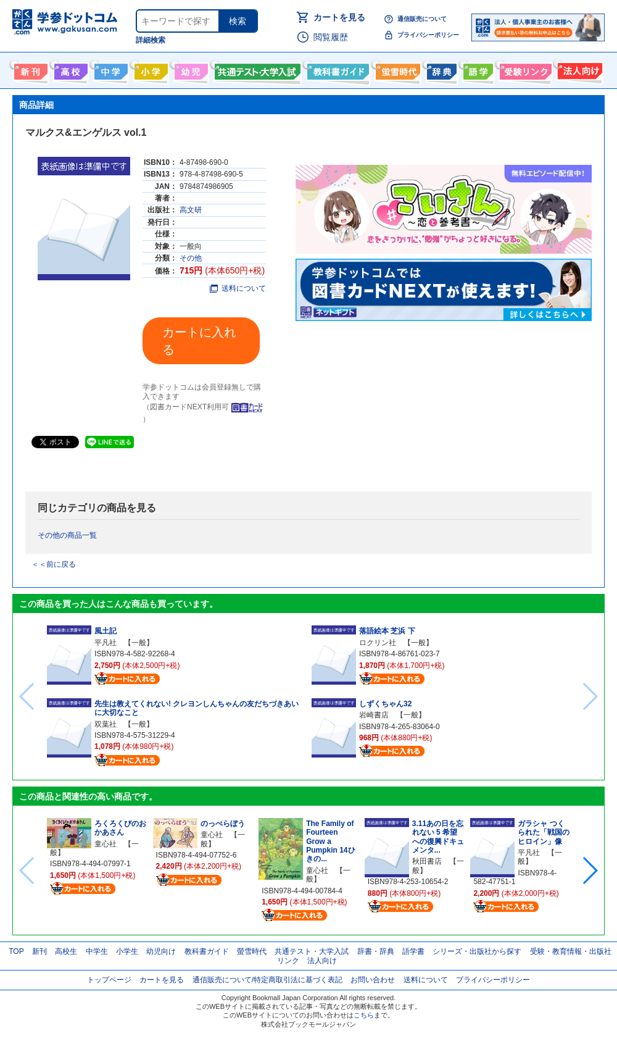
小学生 (127, 951)
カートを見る (339, 17)
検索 (237, 21)
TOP (16, 951)
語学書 (476, 69)
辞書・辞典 (375, 951)
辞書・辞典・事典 (440, 69)
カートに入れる (199, 340)
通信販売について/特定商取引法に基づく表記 (267, 979)
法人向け (578, 69)
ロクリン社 (377, 642)
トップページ (109, 979)
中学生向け (109, 69)
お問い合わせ (372, 979)
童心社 (105, 844)
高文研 (191, 210)
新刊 (39, 951)
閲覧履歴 (330, 37)
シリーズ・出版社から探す (477, 951)
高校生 (66, 951)
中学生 (97, 951)
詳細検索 (150, 40)
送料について (238, 288)
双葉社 (105, 724)
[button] (589, 870)
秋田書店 (427, 861)
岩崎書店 (374, 715)
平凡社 (105, 642)
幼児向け (190, 69)
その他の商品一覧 (67, 535)
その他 (191, 258)
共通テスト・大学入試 (256, 69)
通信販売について (422, 18)
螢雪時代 (396, 69)
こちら (364, 1015)
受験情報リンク (524, 69)
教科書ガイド (336, 69)
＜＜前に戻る (53, 564)
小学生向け (150, 69)
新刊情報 (29, 69)
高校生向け (69, 69)
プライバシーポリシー (428, 34)
